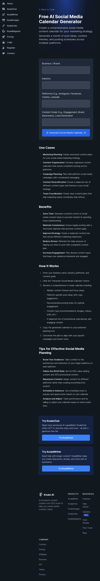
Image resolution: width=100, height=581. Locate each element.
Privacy (42, 574)
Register (8, 47)
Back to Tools (46, 9)
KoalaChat (9, 9)
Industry (46, 78)
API (40, 564)
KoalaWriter (10, 14)
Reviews (43, 559)
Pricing (8, 36)
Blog (85, 533)
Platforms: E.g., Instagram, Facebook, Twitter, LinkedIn (62, 95)
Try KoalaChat (66, 437)
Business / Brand (51, 63)
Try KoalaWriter (66, 468)
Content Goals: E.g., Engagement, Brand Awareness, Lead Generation (63, 114)
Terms (42, 569)
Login (7, 42)
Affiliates (43, 554)
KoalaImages (10, 20)
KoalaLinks (9, 25)
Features (86, 498)
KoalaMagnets (10, 31)
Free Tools (87, 528)
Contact (8, 53)
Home (7, 3)
